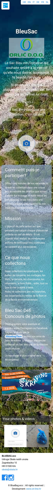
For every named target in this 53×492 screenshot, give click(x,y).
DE (38, 2)
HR (24, 2)
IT (34, 2)
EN (29, 2)
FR (42, 2)
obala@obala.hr (10, 469)
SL (47, 2)
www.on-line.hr (33, 488)
